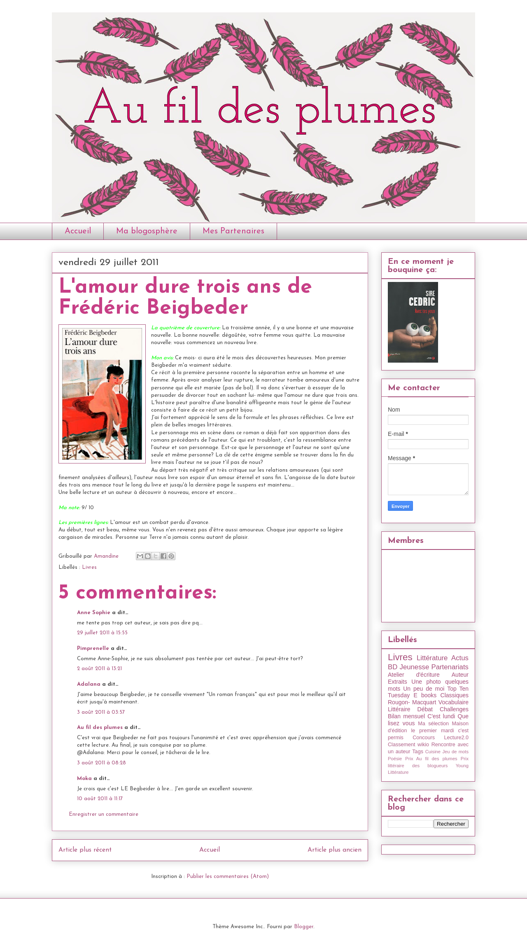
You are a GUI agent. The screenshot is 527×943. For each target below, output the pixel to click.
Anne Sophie (93, 612)
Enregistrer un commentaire (103, 814)
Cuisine (433, 751)
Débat (425, 709)
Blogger (303, 926)
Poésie (395, 758)
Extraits (397, 681)
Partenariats (450, 667)
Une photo (426, 681)
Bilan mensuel (406, 716)
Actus (460, 658)
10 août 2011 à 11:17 (100, 798)
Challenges (454, 709)
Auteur (460, 674)
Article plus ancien (334, 850)
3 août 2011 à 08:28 (101, 763)
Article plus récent (85, 850)
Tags (417, 751)
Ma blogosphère (146, 231)
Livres (89, 567)
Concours (424, 737)
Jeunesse (414, 667)
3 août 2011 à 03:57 (101, 712)
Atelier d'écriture (414, 674)
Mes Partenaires (233, 231)
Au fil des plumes (100, 727)
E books (424, 695)
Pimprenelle (93, 648)
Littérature (432, 658)
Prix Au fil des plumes (431, 758)
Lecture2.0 (456, 737)
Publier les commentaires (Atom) (228, 876)
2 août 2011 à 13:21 (99, 668)
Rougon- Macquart (412, 702)
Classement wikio (408, 744)
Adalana (88, 684)
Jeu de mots (455, 751)
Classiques (455, 695)
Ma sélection (433, 723)
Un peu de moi (423, 688)
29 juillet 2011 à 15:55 (102, 633)
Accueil (78, 231)
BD (392, 667)
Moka (84, 778)
